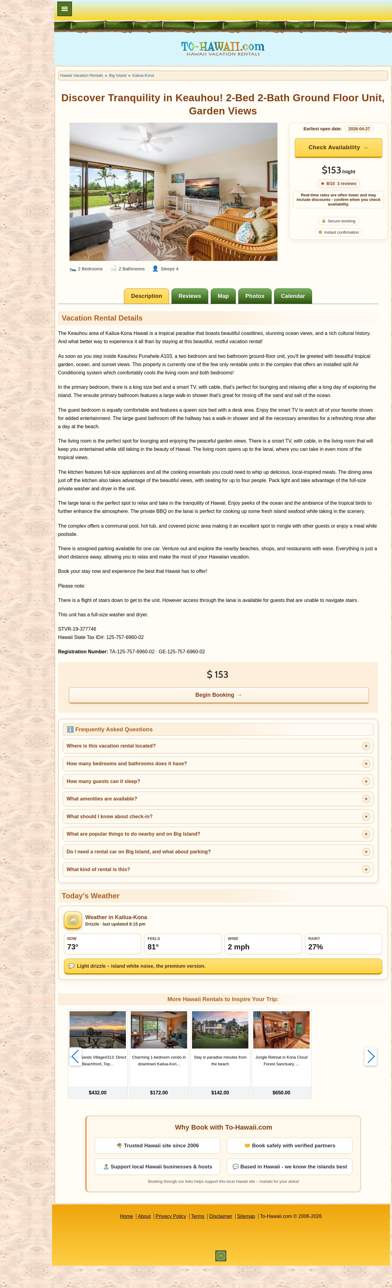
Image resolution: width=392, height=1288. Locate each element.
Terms (212, 1238)
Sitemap (260, 1238)
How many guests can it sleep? (132, 800)
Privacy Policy (185, 1238)
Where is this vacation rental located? (139, 765)
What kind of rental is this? (127, 888)
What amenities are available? (130, 818)
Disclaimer (235, 1238)
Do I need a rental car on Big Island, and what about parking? (167, 871)
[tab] (161, 290)
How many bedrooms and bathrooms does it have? (155, 782)
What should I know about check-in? (138, 835)
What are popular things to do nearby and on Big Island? (162, 853)
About (158, 1238)
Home (140, 1238)
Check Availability (338, 147)
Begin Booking (229, 714)
